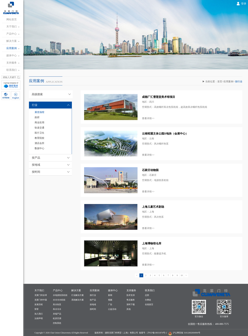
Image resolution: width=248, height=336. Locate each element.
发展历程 (38, 304)
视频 (110, 300)
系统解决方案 (77, 300)
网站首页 (11, 19)
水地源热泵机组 (60, 295)
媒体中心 (11, 55)
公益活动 (112, 309)
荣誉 (36, 309)
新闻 (110, 295)
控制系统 (57, 323)
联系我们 (11, 70)
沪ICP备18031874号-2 (157, 333)
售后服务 (130, 300)
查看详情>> (148, 118)
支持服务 (11, 62)
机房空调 (57, 318)
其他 (128, 309)
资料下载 (130, 304)
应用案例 (11, 48)
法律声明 (38, 318)
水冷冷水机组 (59, 300)
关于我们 (11, 26)
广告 (110, 304)
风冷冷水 (57, 309)
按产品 (93, 300)
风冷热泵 (57, 304)
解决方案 (11, 41)
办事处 (148, 300)
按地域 (93, 304)
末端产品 (57, 314)
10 (182, 275)
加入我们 (38, 314)
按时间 (93, 309)
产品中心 (11, 33)
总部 (147, 295)
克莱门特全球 (40, 295)
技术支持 (130, 295)
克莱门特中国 (40, 300)
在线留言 (149, 304)
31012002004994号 (191, 333)
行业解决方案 (77, 295)
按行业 (93, 295)
